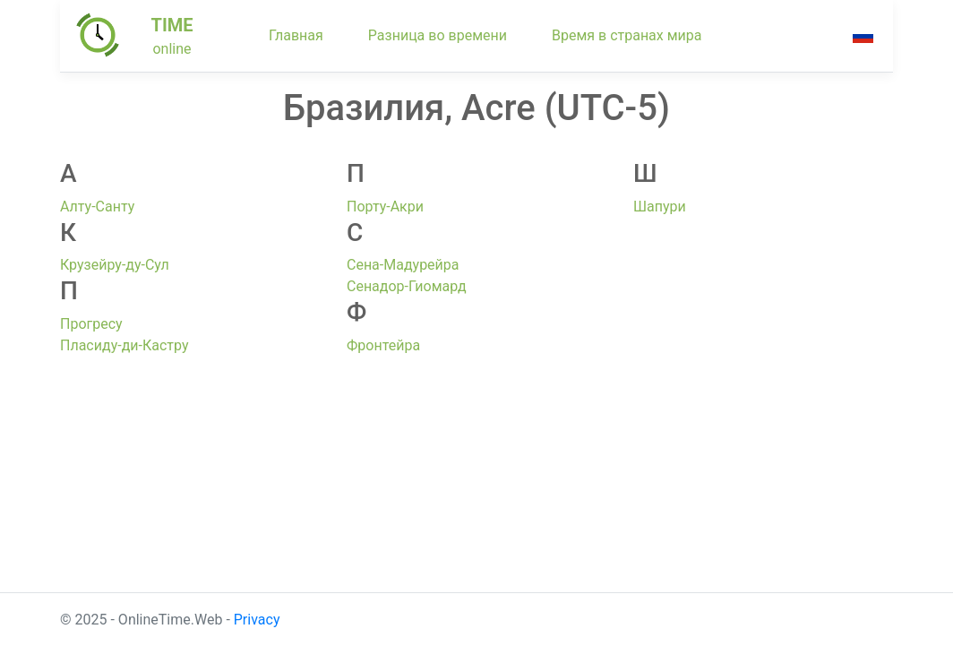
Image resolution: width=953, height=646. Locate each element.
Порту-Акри (385, 206)
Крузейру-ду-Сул (114, 264)
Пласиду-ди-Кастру (124, 345)
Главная (296, 35)
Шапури (659, 206)
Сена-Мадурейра (403, 264)
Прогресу (91, 323)
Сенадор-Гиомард (407, 286)
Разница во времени (437, 35)
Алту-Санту (97, 206)
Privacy (257, 619)
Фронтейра (383, 345)
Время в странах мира (627, 35)
